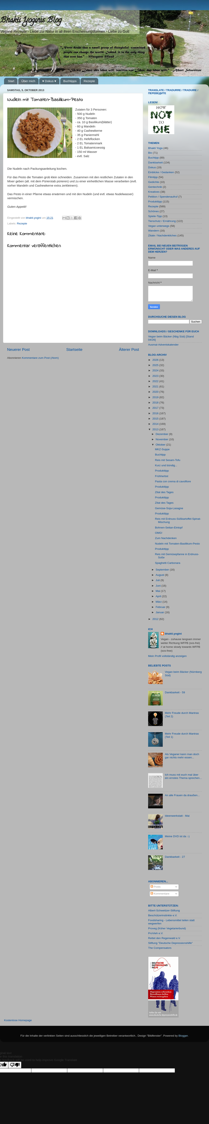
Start (11, 81)
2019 (155, 397)
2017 (155, 407)
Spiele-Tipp (155, 216)
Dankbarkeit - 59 (175, 692)
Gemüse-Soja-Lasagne (169, 508)
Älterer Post (129, 349)
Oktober (161, 444)
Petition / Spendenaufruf (163, 196)
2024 (155, 370)
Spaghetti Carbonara (167, 562)
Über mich (28, 81)
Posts (156, 886)
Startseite (74, 349)
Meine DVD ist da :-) (177, 836)
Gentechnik (155, 186)
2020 (155, 391)
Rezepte (89, 81)
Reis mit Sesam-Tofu (167, 460)
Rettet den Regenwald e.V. (164, 938)
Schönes (153, 211)
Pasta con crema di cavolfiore (173, 481)
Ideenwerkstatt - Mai (177, 815)
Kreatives (153, 191)
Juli (158, 580)
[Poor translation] (14, 1065)
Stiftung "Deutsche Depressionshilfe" (170, 943)
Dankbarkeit (155, 162)
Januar (160, 612)
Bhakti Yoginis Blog (30, 21)
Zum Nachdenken (166, 538)
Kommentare (160, 893)
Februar (161, 607)
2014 (155, 423)
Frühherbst (161, 476)
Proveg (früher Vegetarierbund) (167, 928)
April (159, 596)
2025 (155, 365)
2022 (155, 381)
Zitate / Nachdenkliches (162, 235)
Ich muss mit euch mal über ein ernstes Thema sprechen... (183, 776)
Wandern (153, 230)
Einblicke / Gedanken (161, 172)
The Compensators (159, 947)
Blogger (183, 1035)
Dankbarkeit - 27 (175, 856)
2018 (155, 402)
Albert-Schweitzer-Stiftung (164, 910)
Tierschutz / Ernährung (162, 221)
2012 (155, 619)
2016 (155, 413)
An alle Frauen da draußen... (182, 795)
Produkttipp (155, 201)
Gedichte (153, 182)
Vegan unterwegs (158, 225)
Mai (158, 590)
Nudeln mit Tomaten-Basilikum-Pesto (177, 543)
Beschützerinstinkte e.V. (162, 915)
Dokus (152, 167)
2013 (155, 429)
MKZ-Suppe (162, 449)
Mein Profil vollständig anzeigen (167, 656)
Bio (150, 152)
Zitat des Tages (164, 492)
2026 (155, 359)
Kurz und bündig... (166, 465)
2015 (155, 418)
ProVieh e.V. (155, 933)
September (163, 569)
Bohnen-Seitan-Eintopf (169, 527)
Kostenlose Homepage (18, 1020)
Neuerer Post (18, 349)
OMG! (158, 532)
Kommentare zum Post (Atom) (40, 357)
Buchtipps (70, 81)
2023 (155, 375)
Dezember (162, 434)
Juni (159, 585)
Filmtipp (153, 177)
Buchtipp (153, 157)
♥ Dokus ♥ (49, 81)
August (160, 574)
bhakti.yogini (34, 217)
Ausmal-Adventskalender (163, 344)
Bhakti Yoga (155, 148)
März (159, 601)
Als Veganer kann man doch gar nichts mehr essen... (182, 756)
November (162, 439)
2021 (155, 386)
